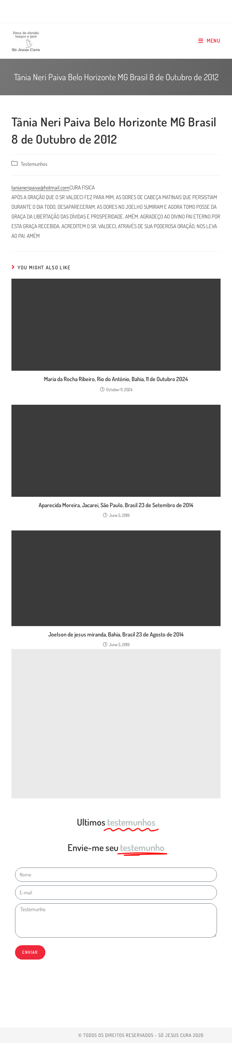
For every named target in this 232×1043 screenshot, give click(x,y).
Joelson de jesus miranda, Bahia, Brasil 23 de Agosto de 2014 (116, 634)
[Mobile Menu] (209, 41)
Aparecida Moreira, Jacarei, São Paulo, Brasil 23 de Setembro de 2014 (116, 505)
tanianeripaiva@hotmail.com (40, 187)
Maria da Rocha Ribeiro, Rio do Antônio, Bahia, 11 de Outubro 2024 (116, 379)
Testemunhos (34, 163)
